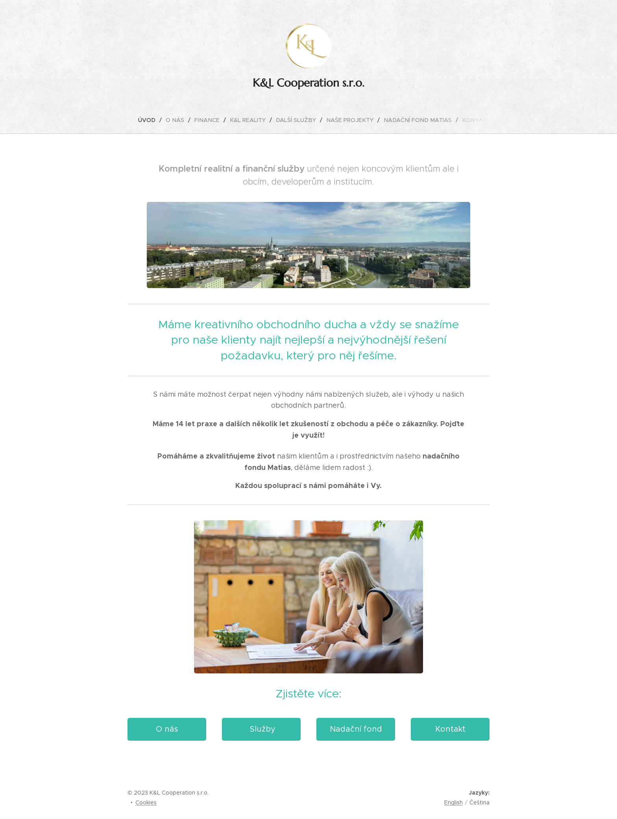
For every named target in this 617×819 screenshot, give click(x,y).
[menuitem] (154, 120)
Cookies (146, 802)
